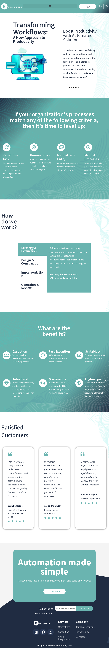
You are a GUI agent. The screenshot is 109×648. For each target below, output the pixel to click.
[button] (50, 6)
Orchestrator (64, 626)
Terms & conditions (85, 626)
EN (100, 6)
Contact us (81, 636)
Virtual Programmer (64, 638)
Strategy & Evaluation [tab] (80, 249)
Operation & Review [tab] (80, 286)
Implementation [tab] (83, 274)
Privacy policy (82, 631)
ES (106, 6)
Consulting (63, 631)
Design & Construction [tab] (81, 261)
